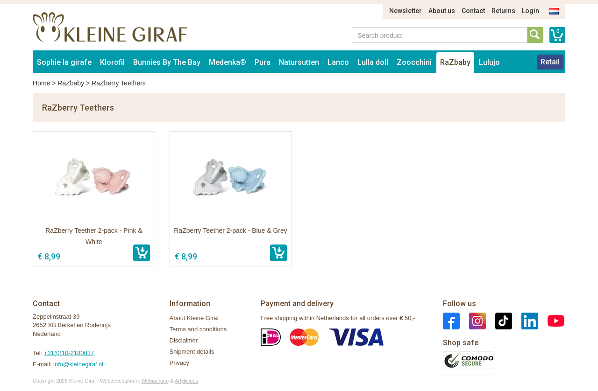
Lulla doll (372, 62)
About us (441, 10)
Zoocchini (414, 62)
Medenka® (227, 62)
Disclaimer (184, 340)
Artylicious (186, 381)
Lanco (338, 62)
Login (530, 10)
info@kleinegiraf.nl (78, 364)
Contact (473, 10)
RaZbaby (455, 62)
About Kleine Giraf (194, 317)
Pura (263, 62)
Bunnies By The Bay (166, 62)
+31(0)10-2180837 (69, 352)
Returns (503, 10)
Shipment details (192, 351)
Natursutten (299, 62)
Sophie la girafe (64, 62)
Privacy (180, 362)
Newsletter (405, 10)
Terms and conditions (198, 329)
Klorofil (112, 62)
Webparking (155, 381)
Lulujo (489, 62)
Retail (550, 61)
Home (41, 83)
